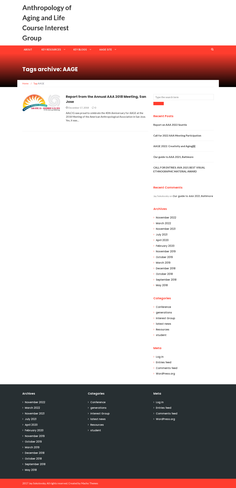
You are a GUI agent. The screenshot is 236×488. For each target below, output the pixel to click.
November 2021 (166, 229)
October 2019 (164, 257)
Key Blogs (80, 49)
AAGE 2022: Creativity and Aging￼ (174, 146)
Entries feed (163, 362)
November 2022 (166, 217)
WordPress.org (165, 373)
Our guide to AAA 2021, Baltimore (173, 156)
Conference (163, 307)
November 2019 (166, 251)
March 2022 (163, 223)
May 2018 (162, 285)
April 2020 (162, 240)
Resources (162, 329)
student (161, 335)
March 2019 (163, 262)
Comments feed (166, 368)
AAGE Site (105, 49)
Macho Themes (89, 483)
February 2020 (165, 246)
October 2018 (164, 274)
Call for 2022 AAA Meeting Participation (177, 135)
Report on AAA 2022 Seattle (170, 124)
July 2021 (161, 234)
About (28, 49)
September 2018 (166, 279)
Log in (160, 357)
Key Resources (51, 49)
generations (164, 312)
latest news (163, 324)
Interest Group (165, 318)
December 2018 (166, 268)
